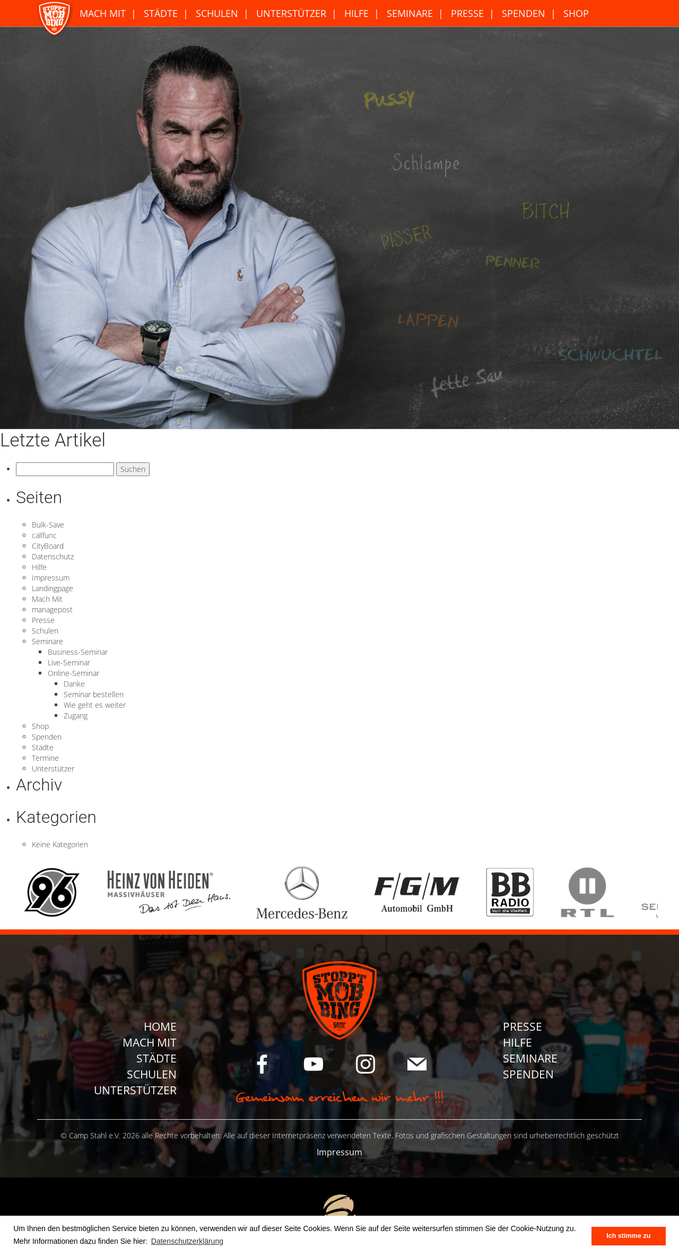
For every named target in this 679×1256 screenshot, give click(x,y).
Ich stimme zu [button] (628, 1236)
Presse (467, 13)
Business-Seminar (78, 652)
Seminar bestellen (94, 694)
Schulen (217, 13)
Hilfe (356, 13)
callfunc (44, 535)
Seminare (410, 13)
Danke (74, 684)
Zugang (76, 715)
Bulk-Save (48, 525)
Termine (45, 758)
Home (160, 1026)
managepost (52, 609)
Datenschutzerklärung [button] (187, 1241)
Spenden (523, 13)
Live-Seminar (69, 662)
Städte (161, 13)
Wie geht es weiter (95, 705)
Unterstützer (291, 13)
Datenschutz (53, 556)
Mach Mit (103, 13)
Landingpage (52, 588)
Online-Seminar (73, 673)
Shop (576, 13)
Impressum (50, 578)
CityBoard (48, 546)
